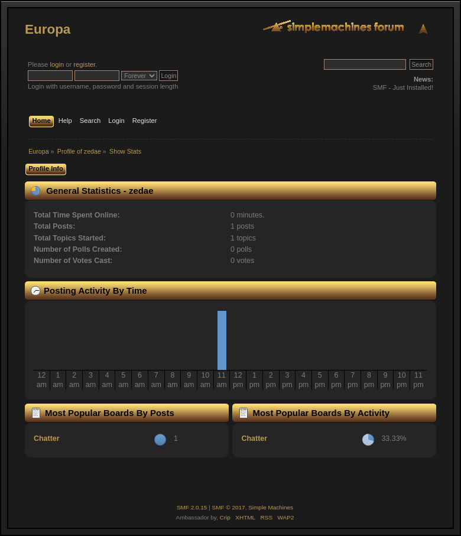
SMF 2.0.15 (192, 507)
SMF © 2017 (228, 507)
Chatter (47, 438)
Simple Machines (270, 507)
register (84, 64)
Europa (47, 29)
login (57, 64)
